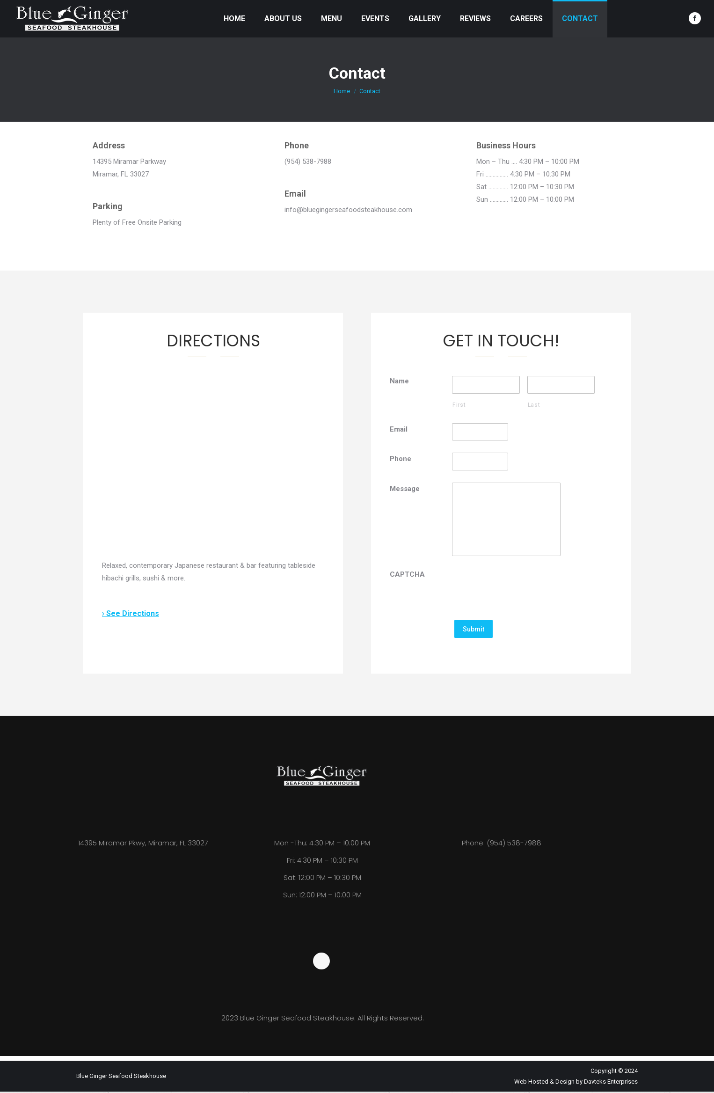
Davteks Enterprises (611, 1082)
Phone (400, 459)
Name (399, 381)
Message (405, 489)
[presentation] (523, 588)
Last (534, 405)
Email (399, 429)
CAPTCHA (407, 576)
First (459, 405)
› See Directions (130, 613)
